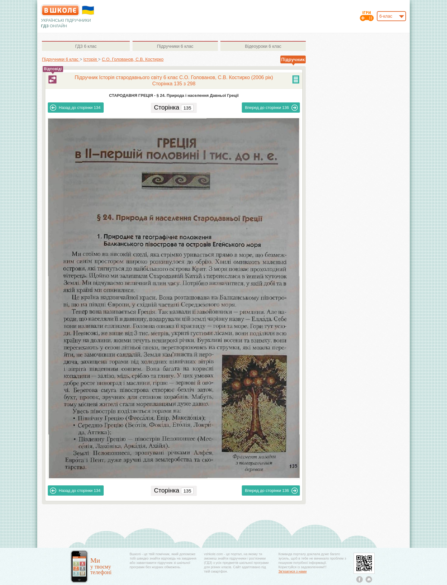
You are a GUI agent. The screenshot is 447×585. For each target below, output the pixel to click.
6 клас (86, 46)
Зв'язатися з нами (292, 571)
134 (75, 108)
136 (271, 108)
